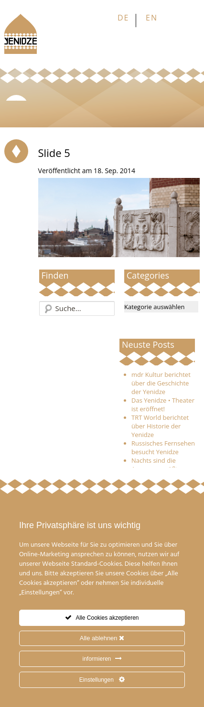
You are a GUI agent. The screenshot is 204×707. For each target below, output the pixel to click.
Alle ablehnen (102, 638)
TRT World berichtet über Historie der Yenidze (160, 426)
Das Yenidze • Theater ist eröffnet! (162, 404)
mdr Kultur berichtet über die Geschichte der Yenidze (161, 383)
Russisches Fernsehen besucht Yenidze (163, 447)
